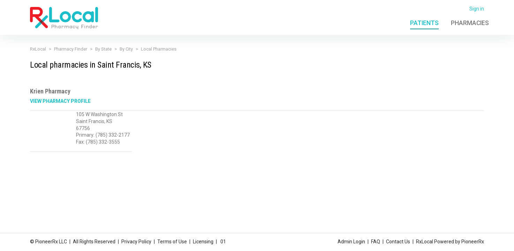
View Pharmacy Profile (60, 101)
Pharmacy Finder (70, 49)
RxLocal (38, 49)
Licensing (203, 241)
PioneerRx (472, 241)
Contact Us (398, 241)
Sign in (476, 9)
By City (126, 49)
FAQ (375, 241)
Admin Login (351, 241)
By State (103, 49)
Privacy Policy (136, 241)
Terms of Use (172, 241)
